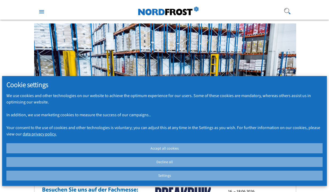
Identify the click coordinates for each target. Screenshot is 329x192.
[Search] (270, 11)
